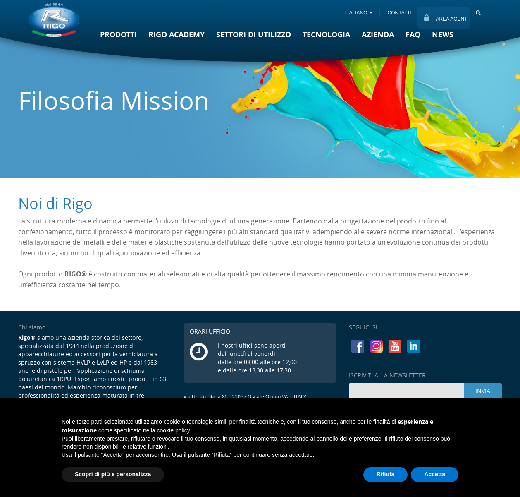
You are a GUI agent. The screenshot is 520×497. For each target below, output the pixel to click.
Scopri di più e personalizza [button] (113, 474)
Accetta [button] (434, 474)
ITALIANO (358, 13)
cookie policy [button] (173, 430)
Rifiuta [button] (386, 474)
